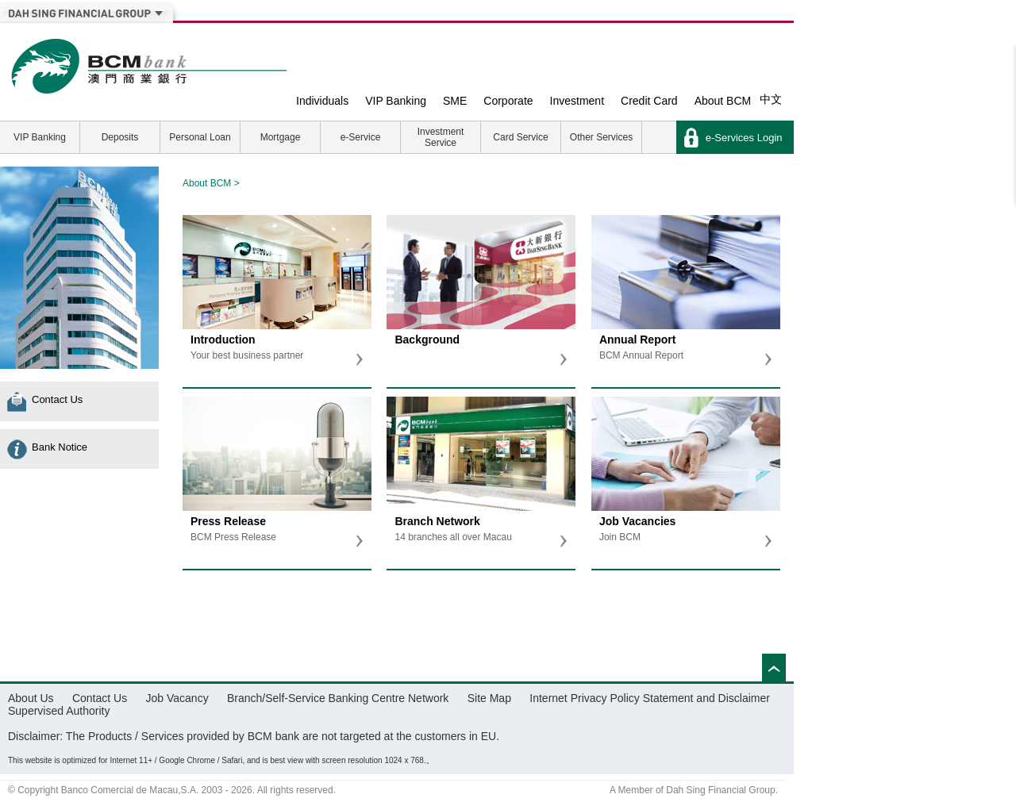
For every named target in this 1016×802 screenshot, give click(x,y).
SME (455, 100)
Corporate (508, 100)
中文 (771, 99)
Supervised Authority (59, 710)
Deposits (120, 137)
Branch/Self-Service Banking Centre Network (337, 698)
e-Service (361, 137)
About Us (31, 698)
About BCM (723, 100)
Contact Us (57, 399)
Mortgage (280, 137)
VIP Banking (395, 100)
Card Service (520, 137)
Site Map (489, 698)
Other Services (601, 137)
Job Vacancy (177, 698)
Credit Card (649, 100)
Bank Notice (59, 447)
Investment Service (441, 137)
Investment (577, 100)
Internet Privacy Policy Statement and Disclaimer (649, 698)
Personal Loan (199, 137)
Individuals (322, 100)
